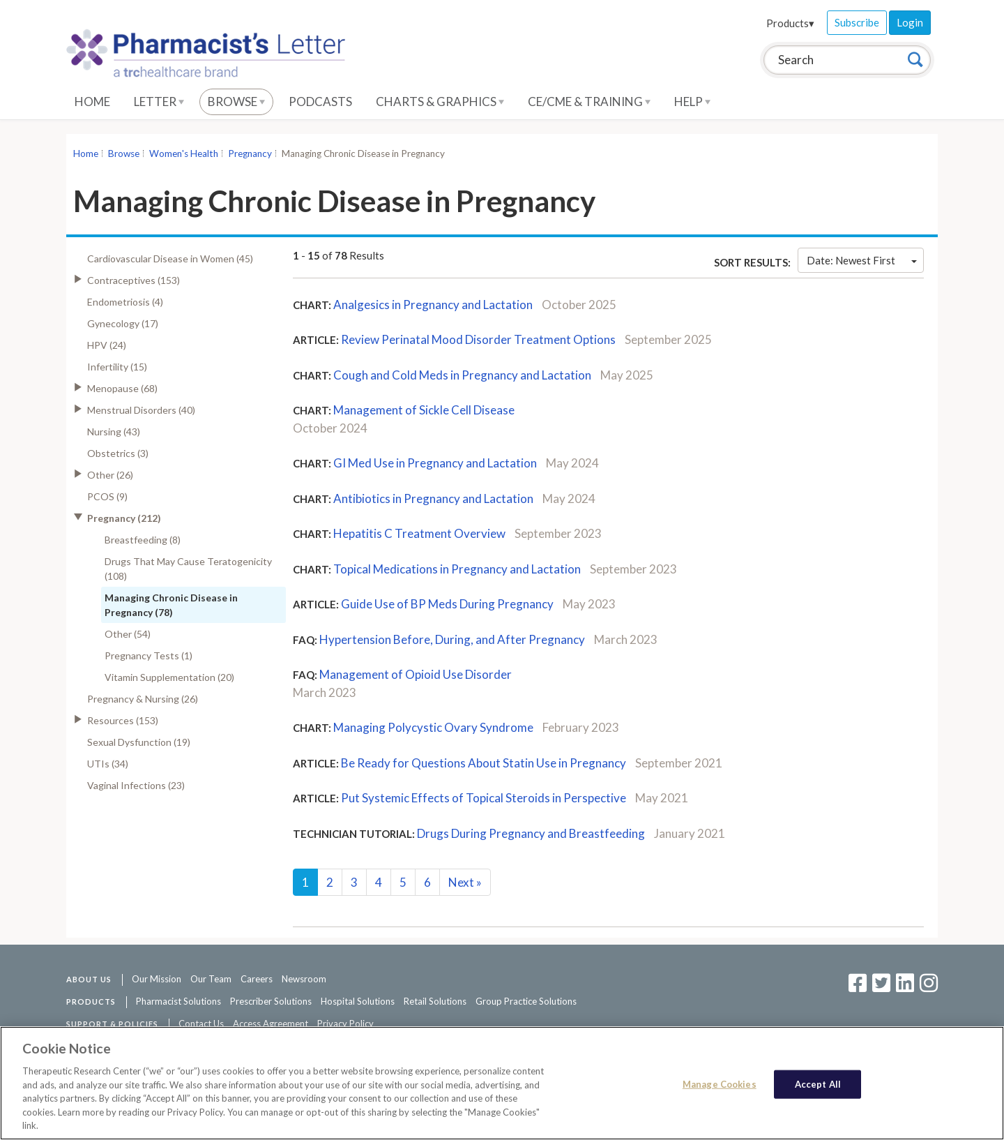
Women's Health (183, 153)
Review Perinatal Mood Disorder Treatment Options (478, 339)
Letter (159, 101)
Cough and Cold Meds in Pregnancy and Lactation (462, 375)
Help (692, 101)
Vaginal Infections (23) (136, 785)
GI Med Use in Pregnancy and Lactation (435, 463)
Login (910, 22)
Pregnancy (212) (124, 518)
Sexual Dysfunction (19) (138, 742)
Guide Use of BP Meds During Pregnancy (447, 604)
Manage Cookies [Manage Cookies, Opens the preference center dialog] (719, 1084)
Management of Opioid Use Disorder (415, 674)
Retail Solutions (435, 1001)
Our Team (210, 978)
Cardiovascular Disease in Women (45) (170, 258)
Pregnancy (250, 153)
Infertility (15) (117, 367)
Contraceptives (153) (133, 280)
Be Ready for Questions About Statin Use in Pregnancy (483, 763)
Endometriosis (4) (125, 302)
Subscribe (857, 22)
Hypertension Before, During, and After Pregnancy (452, 639)
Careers (257, 978)
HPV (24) (106, 345)
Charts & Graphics (440, 101)
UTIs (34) (107, 764)
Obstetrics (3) (118, 453)
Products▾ (790, 23)
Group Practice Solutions (526, 1001)
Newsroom (304, 978)
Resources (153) (122, 720)
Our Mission (156, 978)
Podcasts (320, 101)
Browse (236, 101)
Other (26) (110, 475)
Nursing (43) (113, 431)
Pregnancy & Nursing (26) (142, 699)
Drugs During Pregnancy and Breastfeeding (531, 833)
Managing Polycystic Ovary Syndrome (433, 727)
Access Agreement (270, 1023)
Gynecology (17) (122, 323)
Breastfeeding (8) (143, 540)
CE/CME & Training (589, 101)
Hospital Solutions (358, 1001)
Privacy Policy (345, 1023)
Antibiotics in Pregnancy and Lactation (433, 498)
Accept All (818, 1084)
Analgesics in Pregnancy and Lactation (433, 304)
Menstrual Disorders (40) (141, 410)
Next (465, 882)
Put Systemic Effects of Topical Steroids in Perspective (483, 797)
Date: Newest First (862, 260)
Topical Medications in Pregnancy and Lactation (457, 569)
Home (92, 101)
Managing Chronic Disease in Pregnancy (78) (171, 605)
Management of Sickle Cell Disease (424, 410)
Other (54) (128, 634)
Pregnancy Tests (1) (148, 655)
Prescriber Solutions (271, 1001)
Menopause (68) (122, 388)
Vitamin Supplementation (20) (169, 677)
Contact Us (201, 1023)
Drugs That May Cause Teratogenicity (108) (188, 568)
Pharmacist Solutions (178, 1001)
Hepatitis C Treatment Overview (419, 533)
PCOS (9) (107, 496)
